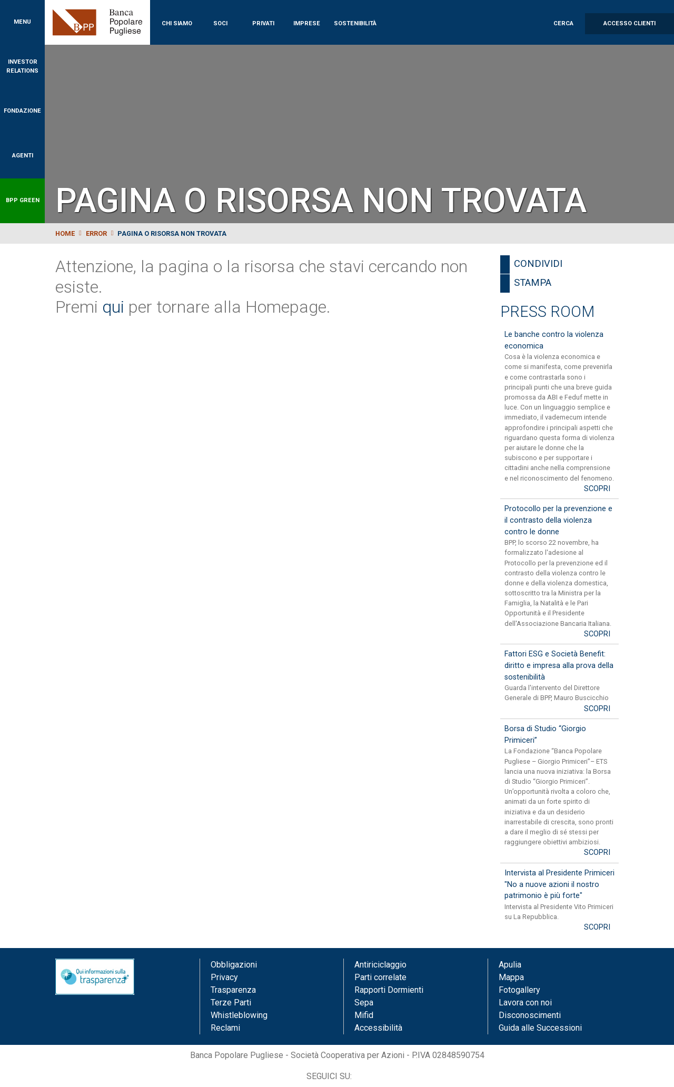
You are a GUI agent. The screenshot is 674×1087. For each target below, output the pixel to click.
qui (113, 307)
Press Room (547, 312)
